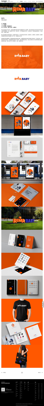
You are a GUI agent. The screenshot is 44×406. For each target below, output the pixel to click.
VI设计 (28, 390)
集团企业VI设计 (21, 384)
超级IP (35, 392)
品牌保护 (38, 396)
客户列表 (25, 389)
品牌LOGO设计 (17, 389)
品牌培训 (38, 392)
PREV (4, 372)
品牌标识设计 (17, 387)
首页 (17, 1)
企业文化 (38, 394)
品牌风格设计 (17, 394)
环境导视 (35, 400)
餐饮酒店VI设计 (21, 396)
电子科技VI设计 (21, 386)
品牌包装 (35, 396)
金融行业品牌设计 (21, 388)
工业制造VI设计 (21, 394)
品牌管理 (35, 389)
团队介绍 (25, 387)
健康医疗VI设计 (21, 398)
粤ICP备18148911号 (25, 405)
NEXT (39, 372)
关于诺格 (29, 1)
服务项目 (25, 1)
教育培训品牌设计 (21, 390)
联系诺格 (33, 1)
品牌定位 (35, 387)
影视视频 (38, 390)
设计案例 (21, 1)
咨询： (39, 1)
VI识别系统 (35, 391)
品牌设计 (28, 387)
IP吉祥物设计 (17, 396)
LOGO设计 (28, 389)
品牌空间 (35, 394)
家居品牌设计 (21, 392)
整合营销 (38, 384)
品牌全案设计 (17, 385)
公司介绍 (25, 385)
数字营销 (38, 386)
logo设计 (38, 398)
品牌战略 (35, 385)
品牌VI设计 (17, 392)
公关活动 (38, 388)
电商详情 (35, 398)
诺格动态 (28, 385)
